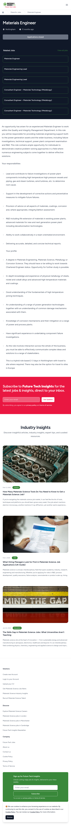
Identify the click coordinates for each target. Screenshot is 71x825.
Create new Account (10, 674)
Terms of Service (9, 766)
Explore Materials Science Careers (15, 711)
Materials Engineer (34, 12)
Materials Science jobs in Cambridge (16, 725)
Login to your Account (11, 679)
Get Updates (48, 400)
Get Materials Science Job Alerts (14, 689)
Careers (16, 487)
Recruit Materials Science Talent (14, 698)
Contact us (7, 752)
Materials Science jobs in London (15, 716)
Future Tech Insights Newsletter (14, 730)
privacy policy (31, 405)
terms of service (46, 405)
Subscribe (35, 794)
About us (6, 747)
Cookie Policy (8, 757)
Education (17, 628)
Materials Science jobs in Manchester (16, 721)
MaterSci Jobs (16, 12)
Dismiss (9, 817)
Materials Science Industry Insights (15, 693)
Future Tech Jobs (9, 742)
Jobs (14, 558)
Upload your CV (8, 684)
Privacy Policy (8, 761)
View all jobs (63, 50)
